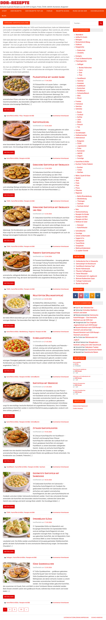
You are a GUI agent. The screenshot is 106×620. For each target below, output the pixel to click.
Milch (79, 122)
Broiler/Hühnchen (85, 68)
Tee (78, 127)
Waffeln (80, 172)
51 (21, 610)
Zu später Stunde (82, 251)
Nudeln (78, 178)
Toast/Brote (80, 243)
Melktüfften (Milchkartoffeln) (48, 295)
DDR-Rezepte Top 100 (34, 11)
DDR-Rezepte (16, 11)
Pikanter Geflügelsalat (84, 271)
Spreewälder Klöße (42, 519)
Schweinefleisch (83, 93)
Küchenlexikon (97, 11)
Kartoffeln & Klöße (12, 116)
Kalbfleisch (81, 86)
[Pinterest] (81, 295)
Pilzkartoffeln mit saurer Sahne (48, 77)
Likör (79, 120)
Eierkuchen (81, 50)
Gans (81, 70)
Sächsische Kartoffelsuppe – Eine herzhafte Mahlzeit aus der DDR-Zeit (85, 317)
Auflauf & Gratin (81, 37)
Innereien (80, 83)
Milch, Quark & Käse (83, 176)
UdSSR (79, 153)
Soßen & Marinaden (83, 236)
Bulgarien (80, 141)
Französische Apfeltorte (79, 369)
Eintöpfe (79, 56)
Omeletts (80, 53)
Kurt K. (77, 308)
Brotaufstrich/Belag (83, 42)
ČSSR (8, 201)
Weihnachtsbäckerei (83, 248)
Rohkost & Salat (81, 222)
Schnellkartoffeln (42, 338)
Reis (77, 209)
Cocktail (80, 115)
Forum (49, 11)
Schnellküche (35, 377)
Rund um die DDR (80, 11)
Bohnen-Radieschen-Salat (85, 279)
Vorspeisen (80, 246)
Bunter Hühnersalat (83, 269)
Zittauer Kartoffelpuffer (45, 428)
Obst (77, 181)
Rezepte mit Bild (29, 116)
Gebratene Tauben (91, 347)
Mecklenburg (23, 331)
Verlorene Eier (88, 308)
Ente (80, 73)
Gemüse (79, 106)
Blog (4, 16)
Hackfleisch (10, 467)
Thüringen (81, 201)
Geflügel (80, 64)
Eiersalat (80, 225)
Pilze (20, 116)
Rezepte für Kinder (82, 214)
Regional (32, 331)
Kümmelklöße (77, 362)
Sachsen (42, 467)
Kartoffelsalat (82, 228)
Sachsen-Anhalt (83, 206)
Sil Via (76, 364)
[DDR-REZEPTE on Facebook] (75, 295)
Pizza (78, 188)
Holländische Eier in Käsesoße (87, 261)
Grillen (78, 130)
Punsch (80, 124)
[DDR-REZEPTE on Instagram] (97, 295)
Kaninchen (81, 88)
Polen (79, 148)
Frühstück (79, 104)
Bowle (79, 112)
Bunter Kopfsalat (82, 283)
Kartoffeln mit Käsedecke (45, 383)
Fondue (78, 101)
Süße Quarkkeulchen (43, 564)
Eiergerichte (80, 47)
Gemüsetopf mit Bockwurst (86, 264)
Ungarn (80, 156)
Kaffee (79, 117)
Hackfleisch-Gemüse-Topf (85, 266)
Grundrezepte (80, 133)
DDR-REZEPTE (14, 2)
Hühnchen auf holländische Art (81, 376)
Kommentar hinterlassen (61, 116)
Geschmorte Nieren (95, 350)
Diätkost (79, 45)
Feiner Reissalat (81, 274)
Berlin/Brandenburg (84, 196)
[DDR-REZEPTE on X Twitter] (86, 295)
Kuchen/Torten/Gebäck (84, 164)
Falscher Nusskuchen (79, 383)
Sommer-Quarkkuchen (79, 390)
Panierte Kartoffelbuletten (46, 253)
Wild (78, 96)
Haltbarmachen (81, 135)
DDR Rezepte (78, 371)
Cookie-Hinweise (78, 408)
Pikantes (79, 190)
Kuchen (80, 167)
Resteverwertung (82, 212)
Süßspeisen (80, 241)
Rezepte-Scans (62, 11)
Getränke (79, 109)
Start (4, 11)
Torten (79, 170)
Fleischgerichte (81, 61)
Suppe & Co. (80, 238)
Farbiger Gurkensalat (83, 281)
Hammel (80, 81)
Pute (80, 75)
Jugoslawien (82, 146)
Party (77, 183)
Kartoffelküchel (41, 122)
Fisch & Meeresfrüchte (84, 59)
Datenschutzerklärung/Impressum (76, 617)
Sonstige (80, 158)
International (80, 138)
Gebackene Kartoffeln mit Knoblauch (51, 165)
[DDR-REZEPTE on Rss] (92, 295)
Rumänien (81, 151)
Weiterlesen (9, 110)
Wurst (79, 98)
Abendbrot (79, 35)
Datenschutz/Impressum (80, 406)
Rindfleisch (81, 91)
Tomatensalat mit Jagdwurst (86, 276)
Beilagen (9, 557)
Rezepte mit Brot (82, 219)
